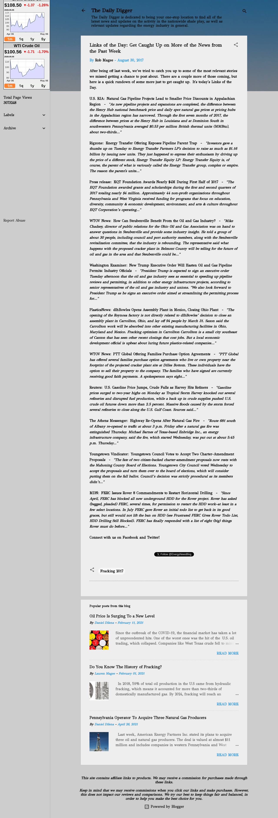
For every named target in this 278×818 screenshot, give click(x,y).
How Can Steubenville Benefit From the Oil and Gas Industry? (164, 221)
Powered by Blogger (164, 807)
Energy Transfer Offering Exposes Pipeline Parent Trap (151, 143)
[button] (235, 45)
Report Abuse (14, 220)
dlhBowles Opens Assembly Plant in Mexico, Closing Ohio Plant (165, 310)
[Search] (244, 11)
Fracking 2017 (111, 571)
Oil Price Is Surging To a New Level (121, 616)
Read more (227, 653)
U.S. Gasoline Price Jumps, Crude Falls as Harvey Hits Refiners (156, 387)
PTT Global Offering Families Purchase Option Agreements (161, 354)
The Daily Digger (111, 10)
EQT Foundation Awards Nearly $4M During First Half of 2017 (166, 182)
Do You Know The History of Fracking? (125, 667)
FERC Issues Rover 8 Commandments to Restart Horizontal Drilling (156, 493)
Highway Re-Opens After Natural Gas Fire (165, 421)
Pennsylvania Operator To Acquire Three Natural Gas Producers (147, 717)
